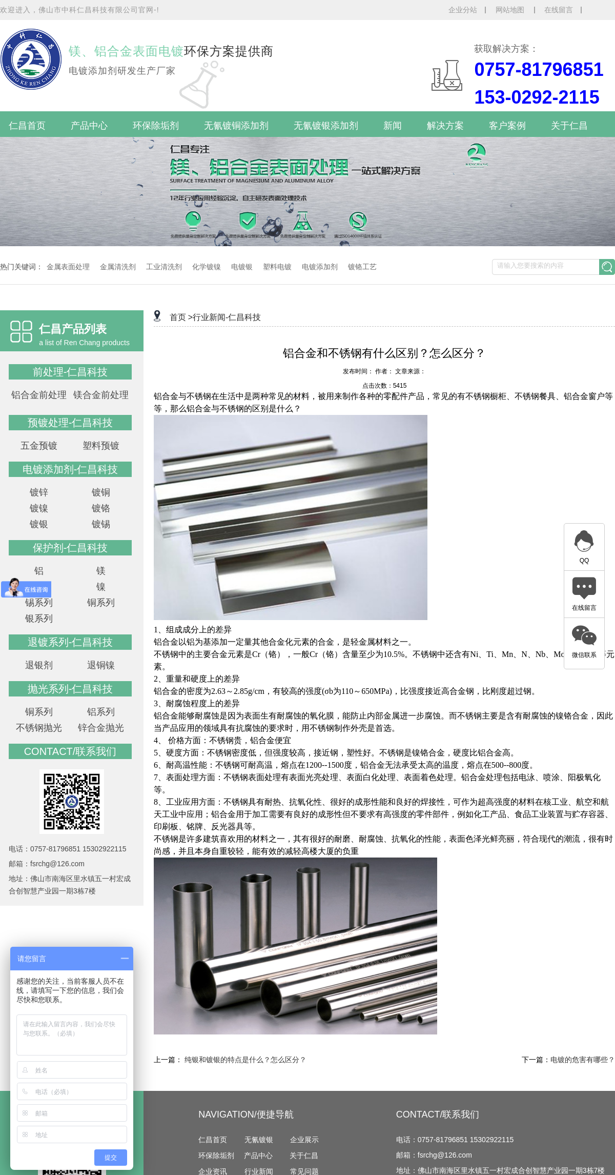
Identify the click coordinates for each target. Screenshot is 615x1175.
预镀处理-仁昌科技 (70, 422)
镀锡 (101, 524)
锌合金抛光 (101, 728)
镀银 (39, 524)
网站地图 (511, 10)
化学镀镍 (206, 267)
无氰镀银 (258, 1140)
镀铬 (101, 508)
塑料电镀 (277, 267)
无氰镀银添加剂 (326, 126)
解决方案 (445, 126)
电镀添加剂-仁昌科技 (70, 469)
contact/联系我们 (70, 751)
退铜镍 (101, 665)
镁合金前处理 (101, 395)
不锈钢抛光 (39, 728)
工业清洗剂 (164, 267)
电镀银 (242, 267)
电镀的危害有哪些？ (582, 1059)
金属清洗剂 (118, 267)
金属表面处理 (68, 267)
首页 (178, 317)
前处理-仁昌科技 (70, 371)
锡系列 (39, 603)
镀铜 (101, 492)
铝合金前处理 (39, 395)
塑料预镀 (101, 446)
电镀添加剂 (320, 267)
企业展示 (304, 1140)
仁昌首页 (27, 126)
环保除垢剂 (156, 126)
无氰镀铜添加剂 (236, 126)
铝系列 (101, 712)
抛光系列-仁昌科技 (70, 688)
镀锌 (39, 492)
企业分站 (462, 10)
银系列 (39, 618)
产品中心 (89, 126)
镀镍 (39, 508)
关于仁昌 (569, 126)
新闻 (392, 126)
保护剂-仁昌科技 (70, 547)
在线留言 (558, 10)
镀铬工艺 (362, 267)
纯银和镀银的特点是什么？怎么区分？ (245, 1059)
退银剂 (39, 665)
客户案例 (507, 126)
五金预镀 (38, 446)
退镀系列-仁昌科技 (70, 642)
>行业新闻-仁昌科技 (224, 317)
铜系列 (101, 603)
